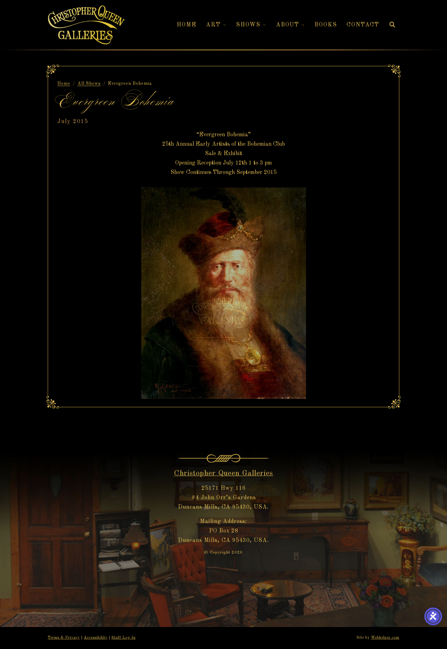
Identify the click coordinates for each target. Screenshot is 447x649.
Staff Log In (123, 638)
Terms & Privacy (64, 638)
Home (63, 83)
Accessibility (95, 638)
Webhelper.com (385, 638)
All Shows (89, 83)
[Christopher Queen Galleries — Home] (86, 25)
